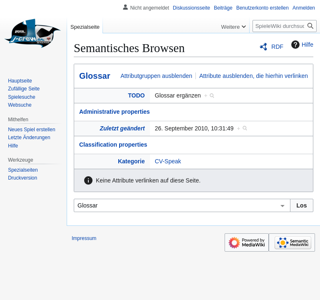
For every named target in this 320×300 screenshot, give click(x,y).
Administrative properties (114, 111)
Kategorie (131, 161)
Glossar (94, 75)
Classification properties (113, 144)
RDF (277, 46)
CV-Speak (168, 161)
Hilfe (301, 44)
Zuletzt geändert (122, 128)
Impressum (84, 238)
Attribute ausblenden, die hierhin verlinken (253, 75)
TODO (136, 95)
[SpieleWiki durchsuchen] (284, 26)
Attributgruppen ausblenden (156, 75)
